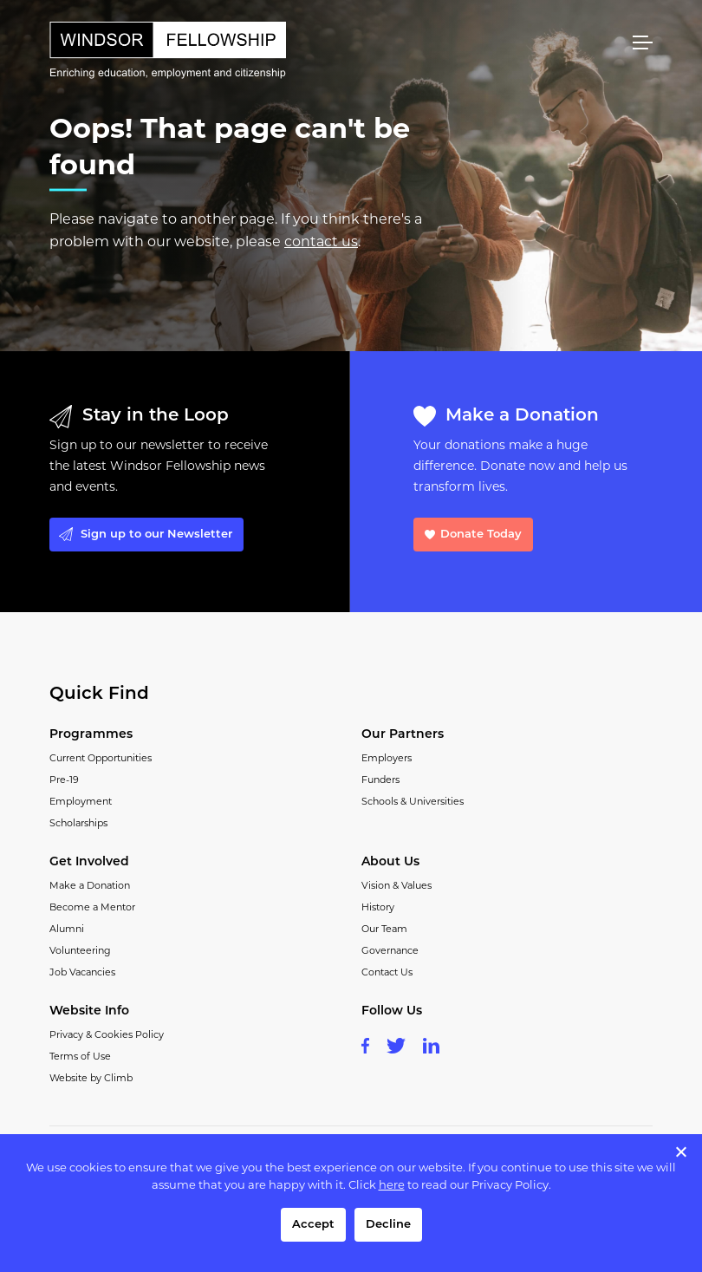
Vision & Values (396, 886)
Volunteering (80, 951)
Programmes (91, 734)
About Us (390, 862)
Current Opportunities (100, 759)
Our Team (384, 930)
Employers (386, 759)
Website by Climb (91, 1079)
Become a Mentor (92, 908)
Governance (390, 951)
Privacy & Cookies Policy (106, 1035)
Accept (313, 1224)
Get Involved (89, 862)
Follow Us (391, 1011)
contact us (321, 243)
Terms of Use (80, 1057)
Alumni (66, 930)
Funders (380, 781)
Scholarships (78, 824)
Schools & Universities (412, 802)
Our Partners (402, 734)
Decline (388, 1224)
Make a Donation (89, 886)
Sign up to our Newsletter (156, 534)
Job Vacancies (82, 973)
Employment (80, 802)
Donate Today (481, 534)
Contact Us (387, 973)
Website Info (89, 1011)
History (377, 908)
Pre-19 (64, 781)
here (392, 1185)
